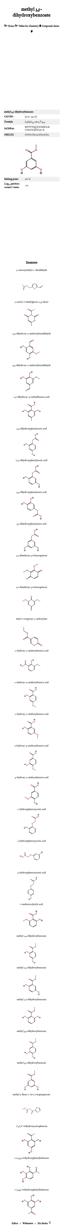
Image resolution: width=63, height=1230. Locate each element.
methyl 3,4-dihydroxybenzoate (31, 1031)
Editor (15, 1223)
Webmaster (28, 1223)
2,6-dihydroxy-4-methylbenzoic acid (31, 397)
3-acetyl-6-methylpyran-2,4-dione (31, 302)
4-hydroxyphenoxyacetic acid (31, 872)
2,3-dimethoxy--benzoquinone (31, 555)
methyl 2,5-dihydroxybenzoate (31, 967)
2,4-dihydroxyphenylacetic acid (31, 428)
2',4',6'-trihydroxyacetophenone (31, 1126)
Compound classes (50, 26)
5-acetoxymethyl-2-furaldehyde (31, 270)
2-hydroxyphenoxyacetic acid (31, 809)
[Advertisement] (31, 73)
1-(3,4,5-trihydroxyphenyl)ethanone (31, 1189)
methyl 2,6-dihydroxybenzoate (31, 999)
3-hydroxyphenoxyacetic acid (31, 841)
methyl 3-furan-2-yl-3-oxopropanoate (31, 1094)
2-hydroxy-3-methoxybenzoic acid (31, 650)
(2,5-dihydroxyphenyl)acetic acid (31, 460)
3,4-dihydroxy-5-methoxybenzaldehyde (31, 365)
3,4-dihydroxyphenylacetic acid (31, 492)
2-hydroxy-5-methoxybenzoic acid (31, 714)
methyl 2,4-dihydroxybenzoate (31, 936)
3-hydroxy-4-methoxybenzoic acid (31, 745)
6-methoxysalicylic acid (31, 904)
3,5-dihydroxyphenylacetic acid (31, 523)
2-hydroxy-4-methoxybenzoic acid (31, 682)
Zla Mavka (42, 1223)
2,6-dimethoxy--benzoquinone (31, 587)
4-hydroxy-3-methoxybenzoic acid (31, 777)
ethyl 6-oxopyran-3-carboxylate (31, 618)
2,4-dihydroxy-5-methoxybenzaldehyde (31, 333)
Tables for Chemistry (28, 26)
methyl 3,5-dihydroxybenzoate (31, 1062)
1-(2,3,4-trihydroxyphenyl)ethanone (31, 1158)
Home (11, 26)
